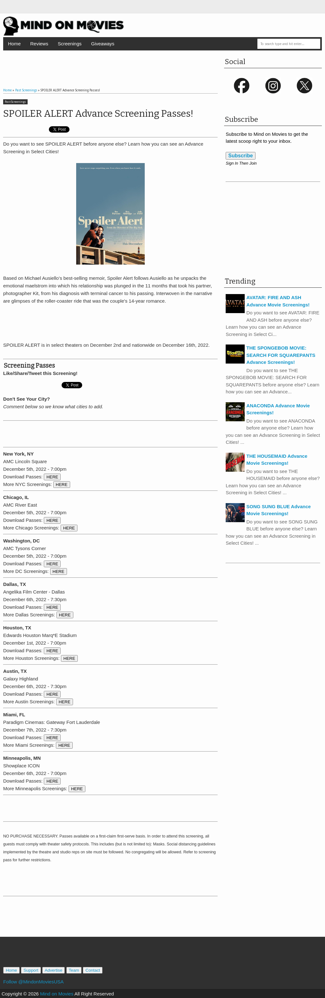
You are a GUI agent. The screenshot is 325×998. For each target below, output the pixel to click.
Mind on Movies (56, 993)
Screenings (70, 43)
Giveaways (102, 43)
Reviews (39, 43)
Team (74, 970)
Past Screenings (15, 101)
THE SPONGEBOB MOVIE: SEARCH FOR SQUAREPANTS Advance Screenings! (280, 355)
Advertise (54, 970)
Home (14, 43)
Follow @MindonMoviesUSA (33, 981)
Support (30, 970)
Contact (92, 970)
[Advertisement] (110, 63)
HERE (52, 477)
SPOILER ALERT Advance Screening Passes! (98, 113)
